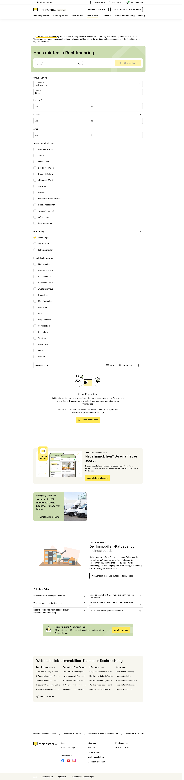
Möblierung (88, 231)
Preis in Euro (88, 100)
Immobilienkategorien (88, 258)
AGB (35, 776)
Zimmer (88, 129)
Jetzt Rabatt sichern (47, 516)
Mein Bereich (115, 2)
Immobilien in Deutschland (44, 734)
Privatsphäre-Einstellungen (82, 776)
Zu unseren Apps (68, 747)
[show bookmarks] (138, 365)
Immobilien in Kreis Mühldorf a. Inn (100, 733)
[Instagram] (74, 760)
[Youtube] (68, 760)
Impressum (61, 776)
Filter (110, 365)
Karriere (91, 747)
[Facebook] (63, 760)
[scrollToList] (128, 63)
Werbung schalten (96, 757)
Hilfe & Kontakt (122, 747)
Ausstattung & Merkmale (88, 143)
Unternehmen (94, 752)
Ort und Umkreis (88, 78)
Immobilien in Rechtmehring (134, 733)
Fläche (88, 114)
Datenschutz (47, 776)
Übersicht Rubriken (96, 762)
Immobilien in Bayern (69, 733)
